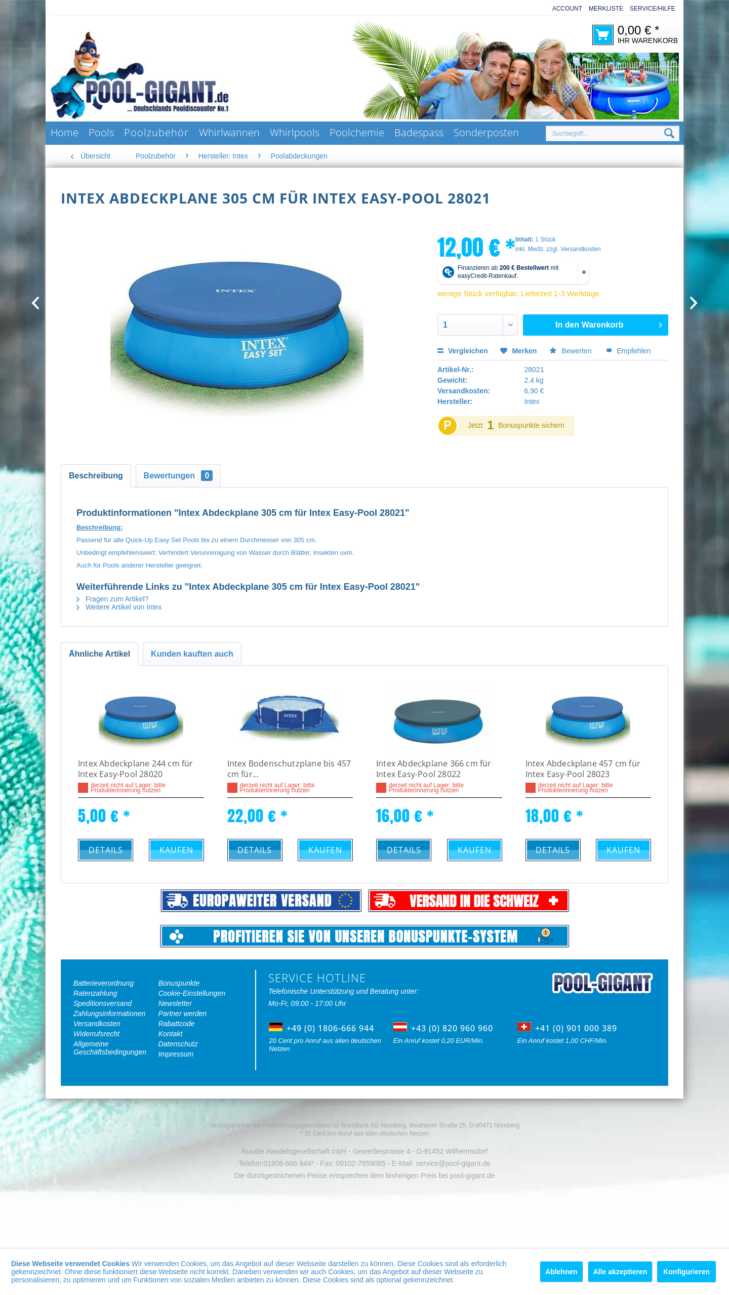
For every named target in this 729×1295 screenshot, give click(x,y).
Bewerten (571, 351)
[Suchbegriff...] (612, 133)
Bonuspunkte (179, 983)
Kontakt (170, 1034)
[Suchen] (669, 134)
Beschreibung (96, 475)
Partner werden (182, 1013)
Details (106, 850)
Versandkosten (96, 1024)
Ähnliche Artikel (99, 654)
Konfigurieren (686, 1272)
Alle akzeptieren (620, 1272)
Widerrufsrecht (96, 1034)
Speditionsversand (102, 1003)
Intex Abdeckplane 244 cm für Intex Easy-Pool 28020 (135, 769)
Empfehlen (628, 351)
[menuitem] (564, 9)
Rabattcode (176, 1024)
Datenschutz (178, 1044)
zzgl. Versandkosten (573, 249)
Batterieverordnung (103, 983)
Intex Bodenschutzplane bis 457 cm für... (289, 769)
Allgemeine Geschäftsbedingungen (109, 1048)
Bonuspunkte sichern (531, 425)
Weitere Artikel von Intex (119, 607)
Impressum (175, 1054)
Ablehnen (561, 1272)
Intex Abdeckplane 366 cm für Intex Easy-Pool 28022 (434, 769)
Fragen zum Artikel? (112, 599)
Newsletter (175, 1003)
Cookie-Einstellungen (191, 993)
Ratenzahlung (95, 993)
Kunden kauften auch (192, 654)
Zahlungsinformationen (109, 1013)
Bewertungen (178, 475)
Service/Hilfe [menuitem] (652, 8)
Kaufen (176, 850)
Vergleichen (462, 351)
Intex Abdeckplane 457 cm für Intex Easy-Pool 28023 (583, 769)
